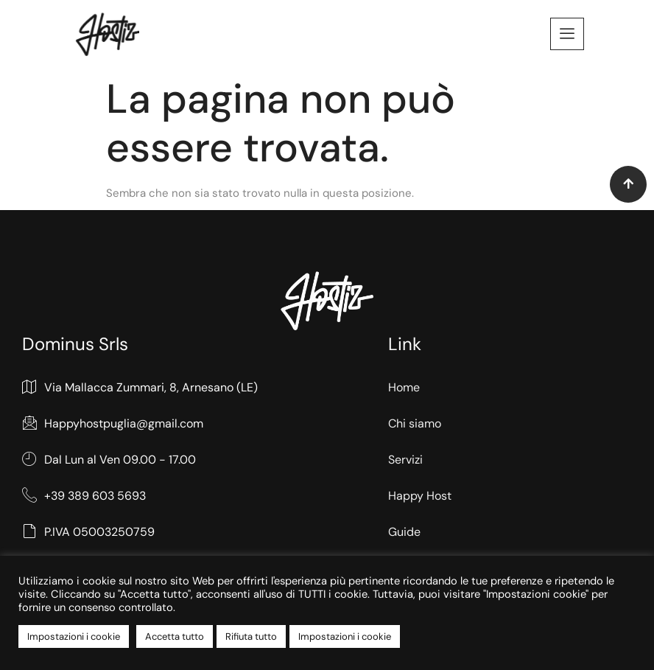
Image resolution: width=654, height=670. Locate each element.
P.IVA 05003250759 (88, 531)
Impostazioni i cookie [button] (73, 636)
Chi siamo (414, 423)
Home (404, 387)
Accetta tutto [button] (174, 636)
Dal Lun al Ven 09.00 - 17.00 (109, 460)
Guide (404, 531)
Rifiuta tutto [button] (251, 636)
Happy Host (419, 495)
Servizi (405, 459)
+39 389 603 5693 (84, 496)
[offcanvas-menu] (567, 34)
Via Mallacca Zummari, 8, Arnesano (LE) (140, 388)
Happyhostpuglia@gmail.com (112, 424)
